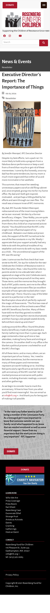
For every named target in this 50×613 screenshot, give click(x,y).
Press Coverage (13, 501)
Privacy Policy (12, 575)
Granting (10, 526)
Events (9, 522)
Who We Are (12, 497)
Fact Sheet (10, 507)
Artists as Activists (14, 519)
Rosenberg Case (13, 510)
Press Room (11, 504)
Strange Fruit (12, 516)
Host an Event (12, 532)
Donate (10, 5)
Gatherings (11, 529)
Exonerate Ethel (13, 513)
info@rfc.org (11, 395)
